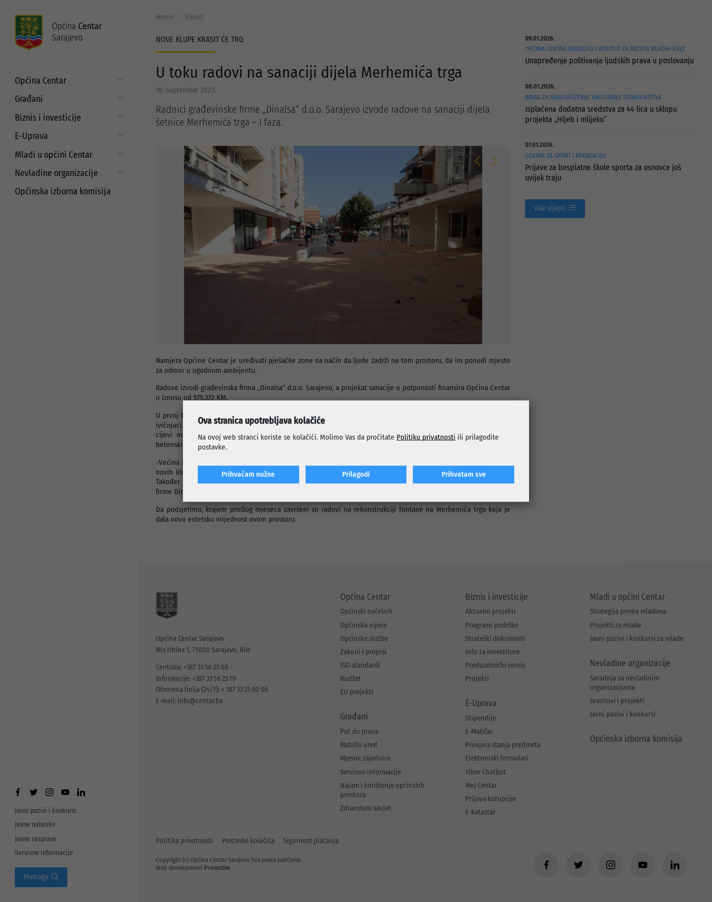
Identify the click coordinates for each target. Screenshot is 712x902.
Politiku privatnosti (426, 437)
